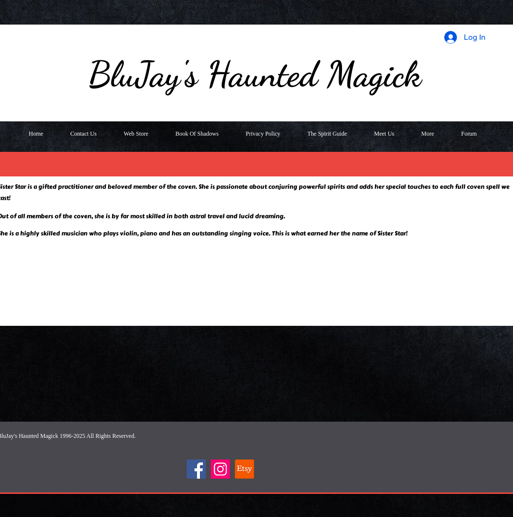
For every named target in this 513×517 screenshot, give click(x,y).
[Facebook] (196, 469)
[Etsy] (244, 469)
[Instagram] (220, 469)
